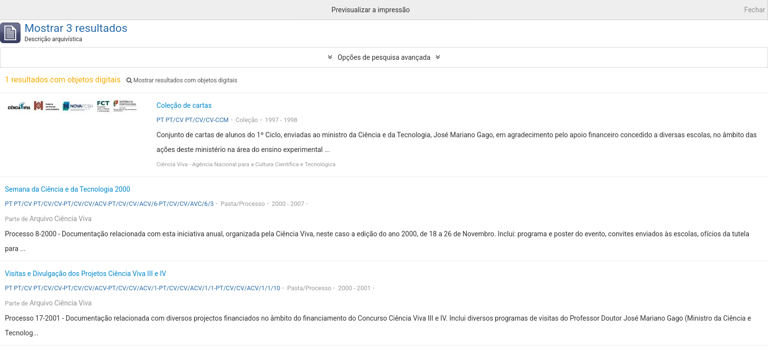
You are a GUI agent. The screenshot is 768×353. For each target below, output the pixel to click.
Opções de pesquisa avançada (384, 57)
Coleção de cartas (184, 105)
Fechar (754, 10)
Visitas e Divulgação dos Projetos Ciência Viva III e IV (85, 273)
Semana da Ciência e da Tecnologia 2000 (67, 189)
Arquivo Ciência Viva (60, 219)
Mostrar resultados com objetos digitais (181, 80)
